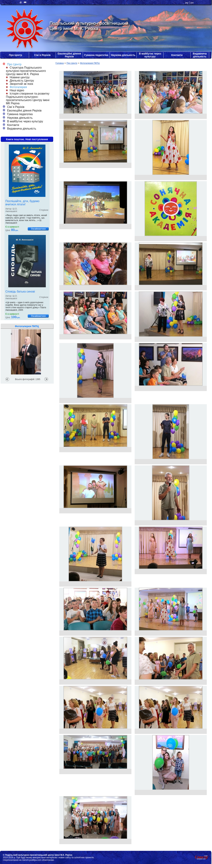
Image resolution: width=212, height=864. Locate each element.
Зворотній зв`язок (19, 83)
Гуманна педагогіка (96, 55)
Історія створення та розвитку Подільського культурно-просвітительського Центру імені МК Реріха (27, 98)
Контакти (177, 55)
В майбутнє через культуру (150, 55)
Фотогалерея (16, 87)
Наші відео (15, 90)
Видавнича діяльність (200, 55)
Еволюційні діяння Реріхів (69, 55)
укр (186, 2)
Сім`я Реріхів (42, 55)
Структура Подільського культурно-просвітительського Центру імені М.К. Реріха (26, 71)
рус (192, 2)
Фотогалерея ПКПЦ (90, 63)
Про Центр (15, 55)
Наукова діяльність (123, 55)
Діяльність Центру (20, 80)
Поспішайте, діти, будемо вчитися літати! (22, 203)
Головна (60, 63)
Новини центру (18, 77)
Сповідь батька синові (20, 291)
